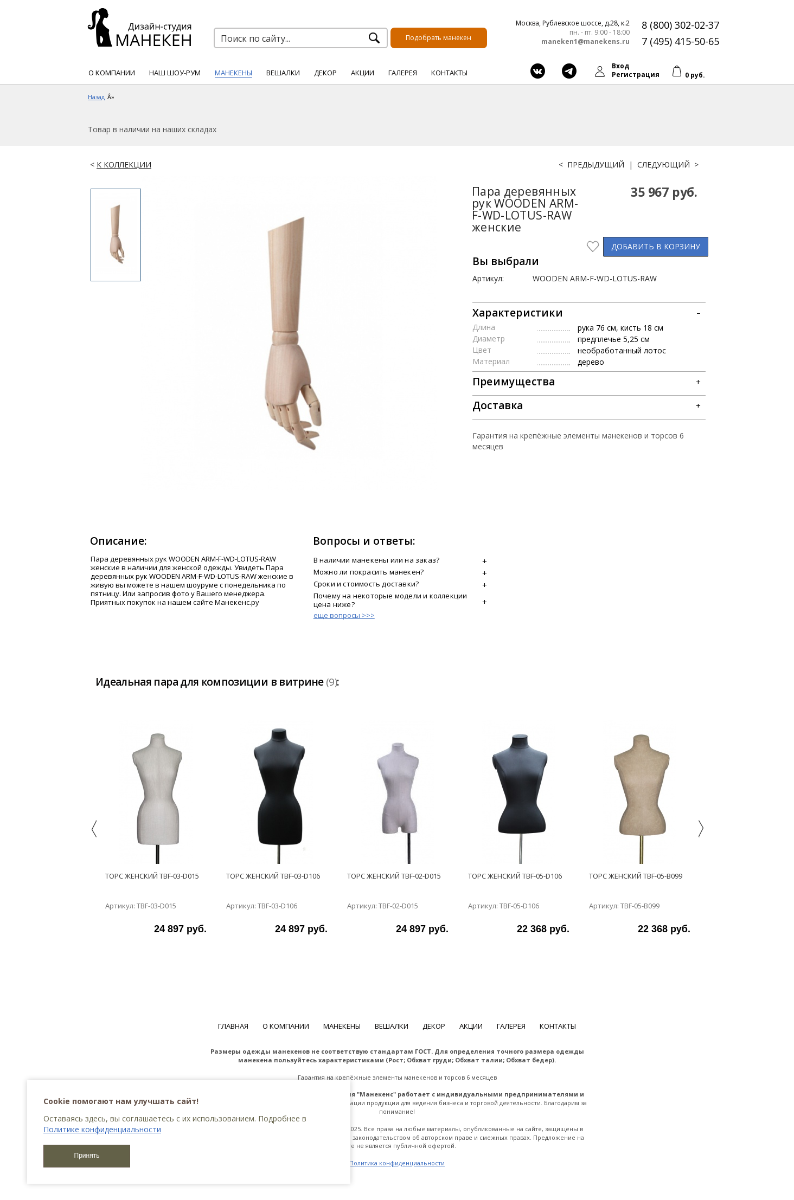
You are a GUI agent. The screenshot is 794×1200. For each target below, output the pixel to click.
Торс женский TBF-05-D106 (515, 876)
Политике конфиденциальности (102, 1129)
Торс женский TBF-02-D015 (394, 876)
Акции (362, 73)
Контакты (449, 73)
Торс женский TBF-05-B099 (635, 876)
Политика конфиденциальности (397, 1163)
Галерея (402, 73)
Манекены (233, 73)
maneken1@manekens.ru (585, 41)
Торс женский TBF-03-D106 (273, 876)
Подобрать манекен (438, 37)
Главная (233, 1026)
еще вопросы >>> (344, 615)
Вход (620, 65)
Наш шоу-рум (175, 73)
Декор (325, 73)
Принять (87, 1155)
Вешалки (283, 73)
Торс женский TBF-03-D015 (152, 876)
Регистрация (635, 74)
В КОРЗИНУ (655, 246)
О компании (111, 73)
